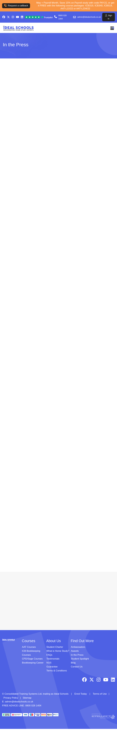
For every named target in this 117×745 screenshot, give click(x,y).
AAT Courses (29, 647)
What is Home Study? (57, 651)
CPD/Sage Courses (32, 659)
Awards (75, 651)
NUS (48, 662)
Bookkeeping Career (33, 662)
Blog (73, 662)
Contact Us (77, 666)
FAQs (49, 655)
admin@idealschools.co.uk (89, 17)
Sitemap (27, 697)
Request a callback (16, 5)
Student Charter (54, 647)
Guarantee (52, 666)
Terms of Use (100, 693)
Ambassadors (78, 647)
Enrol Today (80, 693)
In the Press (77, 655)
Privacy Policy (10, 697)
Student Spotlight (80, 659)
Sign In (108, 17)
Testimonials (53, 659)
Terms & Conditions (56, 670)
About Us (53, 641)
